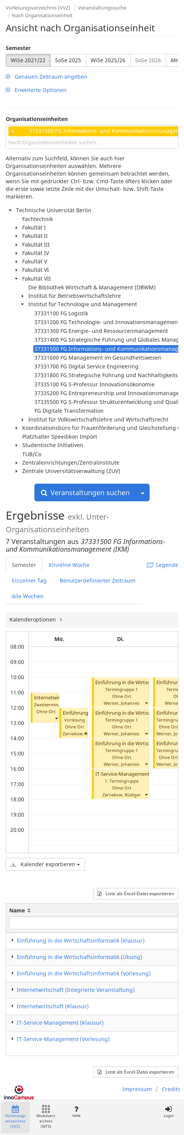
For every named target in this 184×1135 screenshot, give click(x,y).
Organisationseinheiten (37, 119)
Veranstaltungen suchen (85, 492)
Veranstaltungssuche (102, 7)
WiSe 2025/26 (108, 60)
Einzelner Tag (29, 580)
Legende (162, 564)
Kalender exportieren (45, 864)
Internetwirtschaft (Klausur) (53, 1006)
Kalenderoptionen (33, 619)
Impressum (137, 1089)
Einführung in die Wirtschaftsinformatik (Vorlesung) (84, 973)
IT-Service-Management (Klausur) (60, 1022)
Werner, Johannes (121, 703)
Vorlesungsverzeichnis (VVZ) (38, 7)
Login (168, 1112)
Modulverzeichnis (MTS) (45, 1117)
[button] (56, 718)
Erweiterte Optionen (36, 90)
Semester (18, 48)
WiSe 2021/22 (28, 60)
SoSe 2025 (68, 60)
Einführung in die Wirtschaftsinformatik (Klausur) (81, 940)
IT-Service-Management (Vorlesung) (136, 774)
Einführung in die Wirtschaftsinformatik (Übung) (79, 957)
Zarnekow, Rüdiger (82, 733)
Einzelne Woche (69, 564)
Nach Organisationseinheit (42, 15)
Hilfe (76, 1112)
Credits (171, 1089)
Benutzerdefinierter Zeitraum (97, 580)
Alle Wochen (28, 596)
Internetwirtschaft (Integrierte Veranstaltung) (76, 989)
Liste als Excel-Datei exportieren (136, 893)
